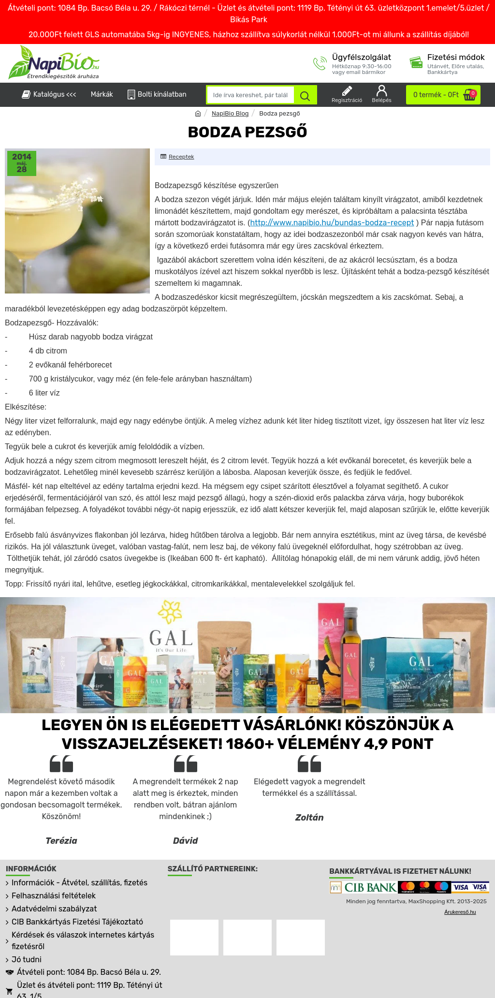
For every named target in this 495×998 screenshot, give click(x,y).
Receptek (181, 156)
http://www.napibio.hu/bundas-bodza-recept (332, 222)
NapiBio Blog (230, 113)
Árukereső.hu (460, 912)
